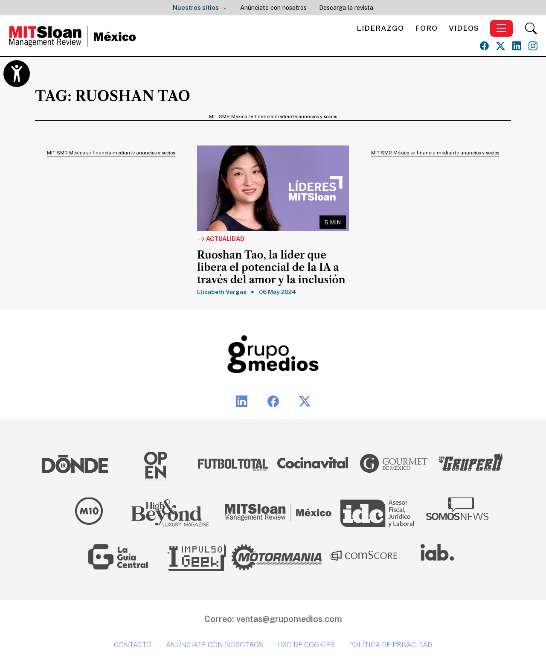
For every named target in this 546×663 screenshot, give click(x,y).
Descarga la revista (346, 7)
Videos (464, 27)
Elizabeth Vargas (221, 291)
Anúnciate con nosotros (273, 7)
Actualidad (220, 239)
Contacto (132, 645)
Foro (426, 27)
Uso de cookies (306, 645)
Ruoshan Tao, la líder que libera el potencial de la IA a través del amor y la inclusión (271, 267)
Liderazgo (380, 27)
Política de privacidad (390, 645)
